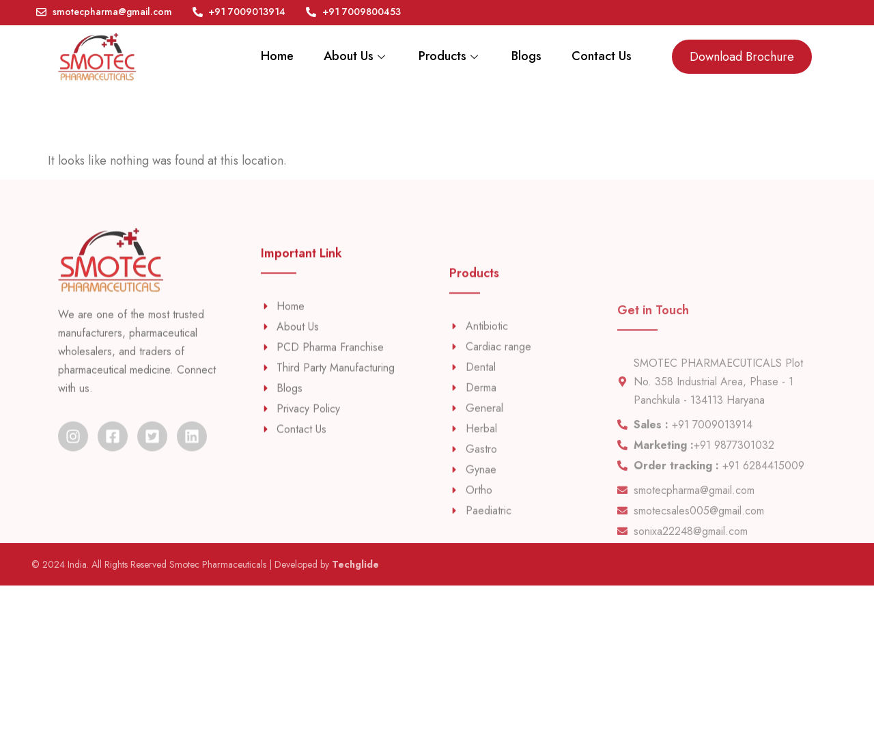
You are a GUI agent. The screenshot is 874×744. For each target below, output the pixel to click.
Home (271, 57)
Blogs (524, 57)
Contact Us (601, 57)
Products (446, 57)
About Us (351, 57)
